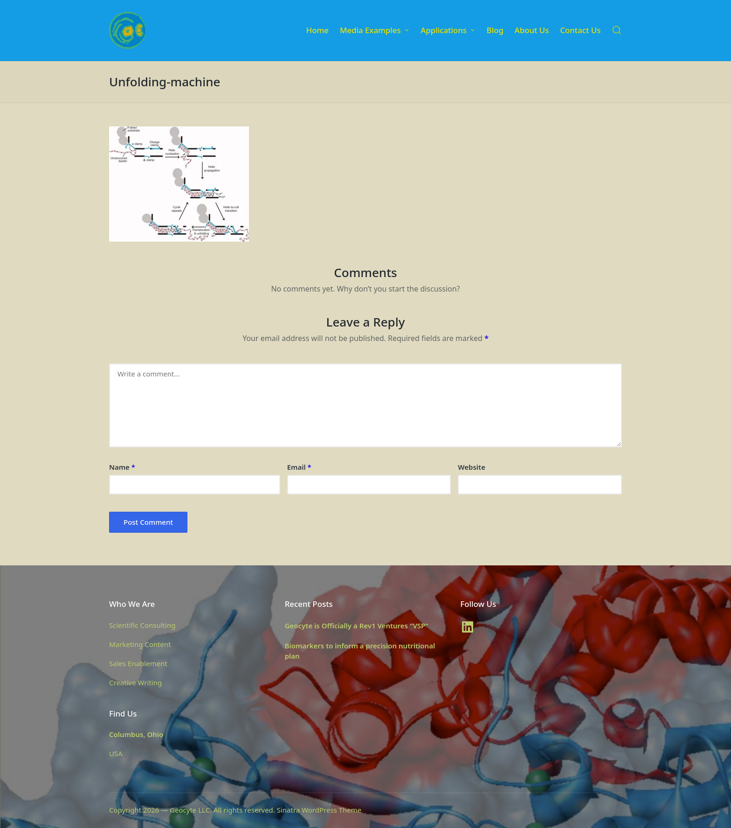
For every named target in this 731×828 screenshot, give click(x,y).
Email (299, 467)
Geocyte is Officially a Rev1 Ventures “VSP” (356, 625)
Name (122, 467)
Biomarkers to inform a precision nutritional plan (360, 651)
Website (471, 467)
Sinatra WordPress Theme (319, 809)
